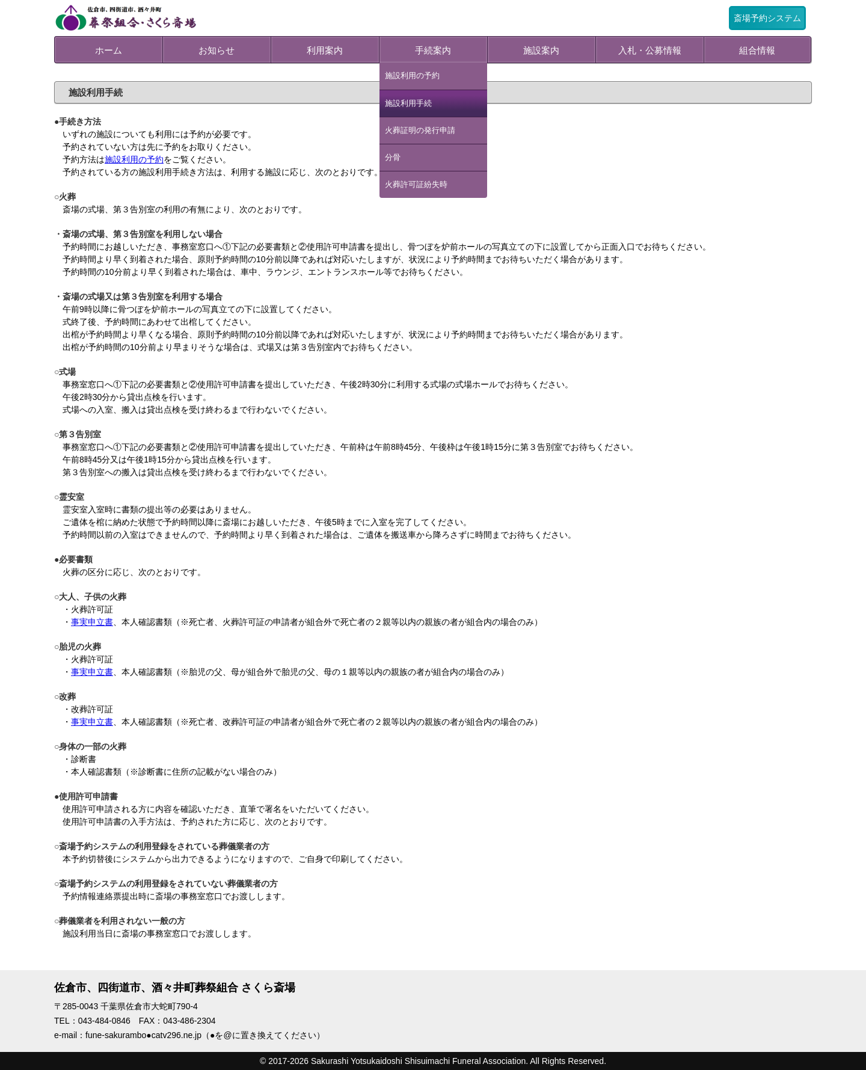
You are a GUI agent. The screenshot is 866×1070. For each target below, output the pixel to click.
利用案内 (325, 50)
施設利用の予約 (412, 76)
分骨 (393, 157)
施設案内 (541, 50)
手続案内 (433, 50)
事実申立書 (92, 622)
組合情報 (757, 50)
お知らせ (216, 50)
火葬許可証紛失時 (416, 184)
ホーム (108, 50)
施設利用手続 (408, 103)
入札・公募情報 (649, 50)
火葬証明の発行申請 (420, 130)
